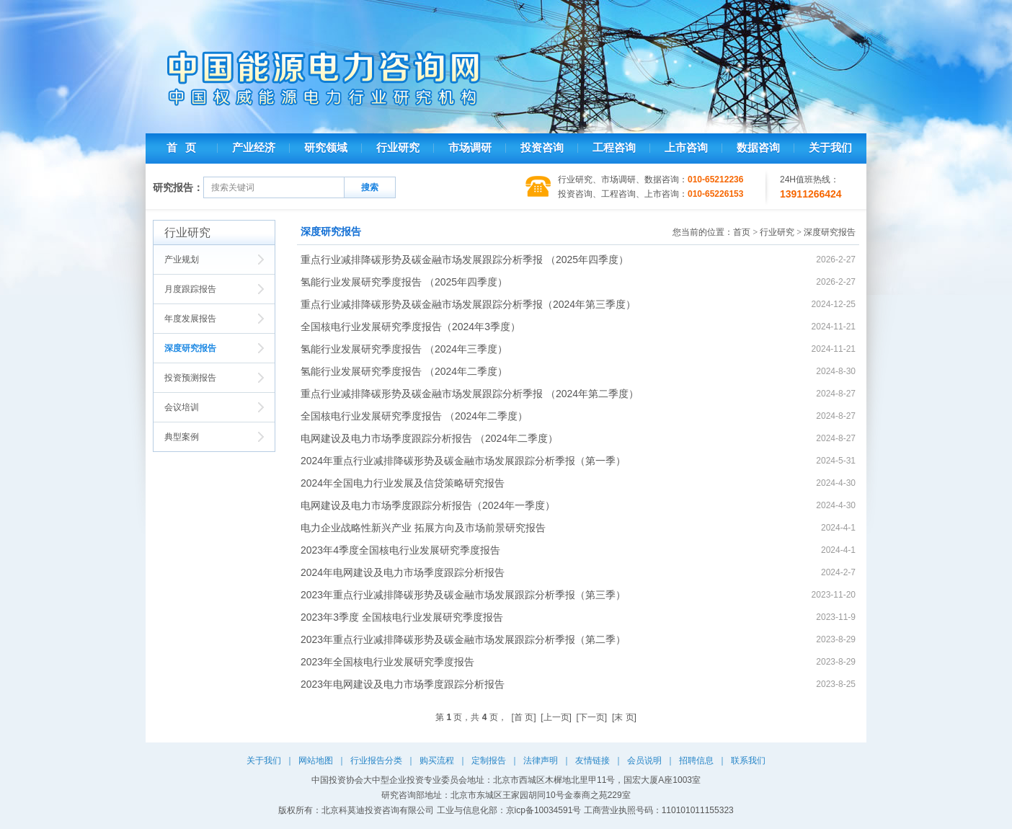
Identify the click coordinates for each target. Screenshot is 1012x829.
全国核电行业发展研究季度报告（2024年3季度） (410, 326)
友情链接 (592, 760)
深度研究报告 (190, 348)
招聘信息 (696, 760)
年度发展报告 (190, 319)
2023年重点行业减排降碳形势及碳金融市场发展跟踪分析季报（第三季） (463, 594)
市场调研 (470, 148)
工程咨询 (614, 148)
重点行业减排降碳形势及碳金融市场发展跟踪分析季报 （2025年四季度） (465, 259)
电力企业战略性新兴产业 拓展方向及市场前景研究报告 (423, 527)
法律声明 (540, 760)
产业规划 (181, 259)
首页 (741, 232)
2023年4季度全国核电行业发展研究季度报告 (400, 550)
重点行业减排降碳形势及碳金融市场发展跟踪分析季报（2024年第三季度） (468, 304)
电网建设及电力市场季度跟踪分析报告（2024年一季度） (428, 505)
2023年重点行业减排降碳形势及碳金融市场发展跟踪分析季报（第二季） (463, 639)
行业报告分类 (376, 760)
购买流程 (437, 760)
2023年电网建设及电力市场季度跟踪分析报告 (403, 684)
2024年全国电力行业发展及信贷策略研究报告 (403, 483)
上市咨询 (686, 148)
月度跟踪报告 (190, 289)
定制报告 (488, 760)
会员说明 (644, 760)
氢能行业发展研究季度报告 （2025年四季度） (404, 282)
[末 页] (624, 717)
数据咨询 (758, 148)
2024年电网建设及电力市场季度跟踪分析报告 (403, 572)
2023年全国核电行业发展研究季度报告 (387, 662)
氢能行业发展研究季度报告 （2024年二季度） (404, 371)
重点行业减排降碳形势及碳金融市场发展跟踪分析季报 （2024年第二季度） (470, 393)
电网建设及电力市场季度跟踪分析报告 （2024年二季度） (429, 438)
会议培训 (181, 407)
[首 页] (524, 717)
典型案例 (181, 437)
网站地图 (315, 760)
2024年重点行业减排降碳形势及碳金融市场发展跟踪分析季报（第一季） (463, 460)
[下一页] (592, 717)
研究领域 (325, 148)
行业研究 (398, 148)
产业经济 (253, 148)
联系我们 (748, 760)
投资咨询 (542, 148)
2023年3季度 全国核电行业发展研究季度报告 (402, 617)
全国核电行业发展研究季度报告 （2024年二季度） (414, 416)
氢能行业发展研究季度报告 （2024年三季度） (404, 349)
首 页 (181, 148)
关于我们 (830, 148)
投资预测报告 (190, 378)
